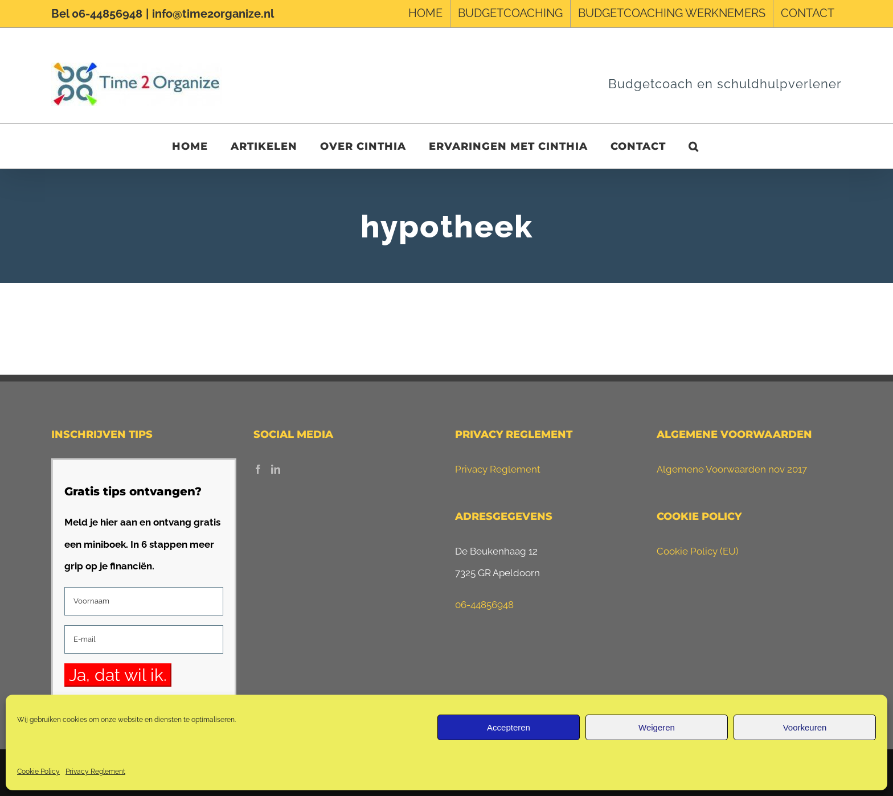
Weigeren (656, 727)
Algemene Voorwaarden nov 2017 (732, 469)
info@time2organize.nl (213, 13)
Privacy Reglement (95, 772)
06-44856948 (484, 604)
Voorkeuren (805, 727)
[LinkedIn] (275, 469)
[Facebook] (258, 469)
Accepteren (508, 727)
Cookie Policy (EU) (698, 551)
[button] (694, 146)
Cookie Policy (38, 772)
